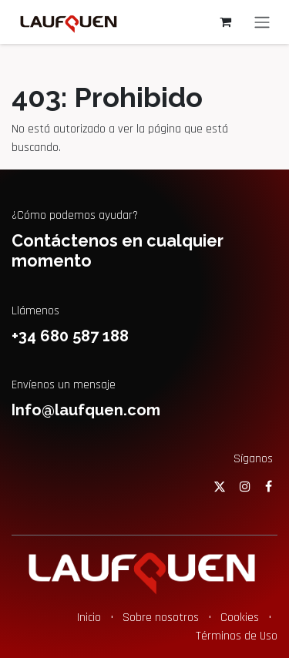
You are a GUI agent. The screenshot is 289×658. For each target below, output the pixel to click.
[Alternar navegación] (262, 22)
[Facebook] (268, 486)
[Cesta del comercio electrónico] (225, 21)
